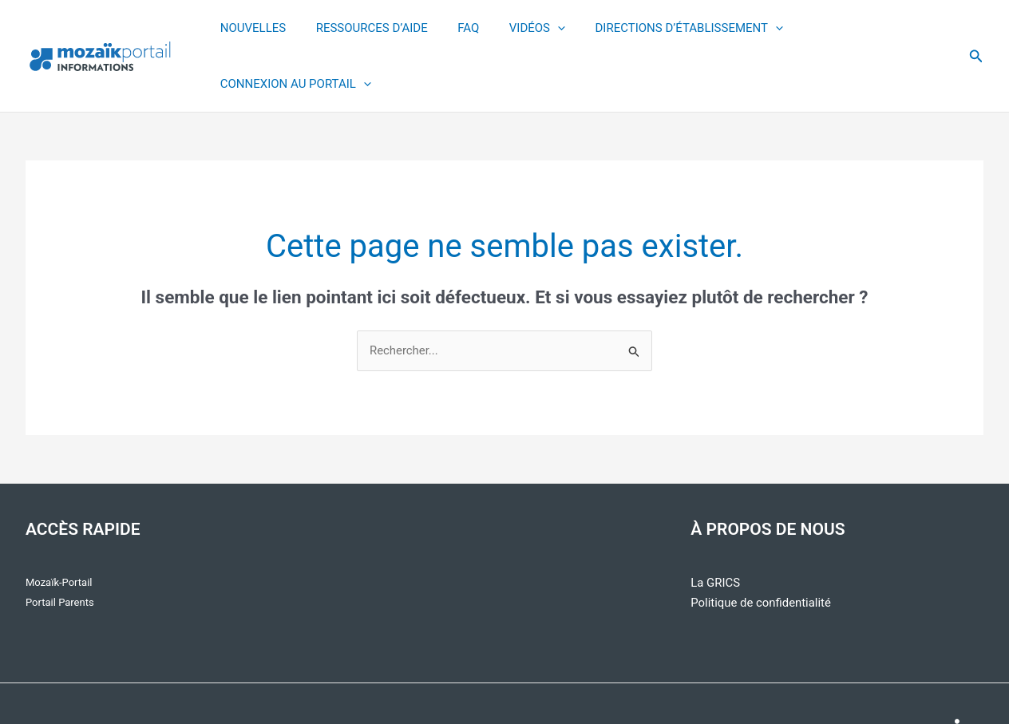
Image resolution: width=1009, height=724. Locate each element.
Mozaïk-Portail (59, 527)
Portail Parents (60, 547)
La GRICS (715, 527)
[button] (976, 28)
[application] (546, 29)
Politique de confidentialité (761, 547)
